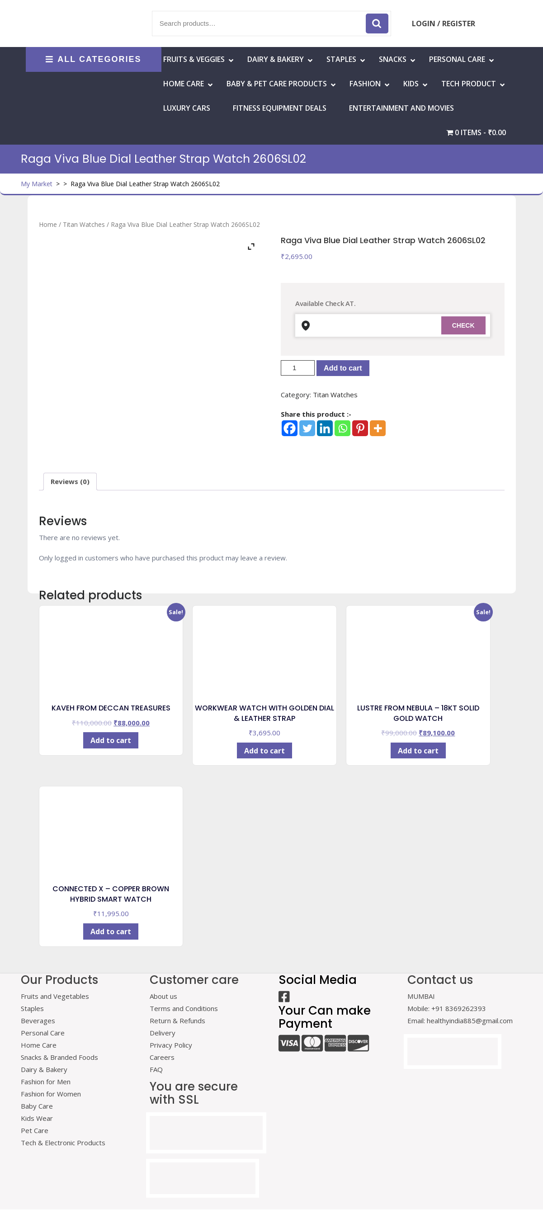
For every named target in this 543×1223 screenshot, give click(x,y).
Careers (162, 1057)
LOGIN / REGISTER (443, 23)
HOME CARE (183, 84)
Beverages (38, 1020)
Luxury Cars (186, 108)
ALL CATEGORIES (93, 59)
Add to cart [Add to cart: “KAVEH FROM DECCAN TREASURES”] (110, 740)
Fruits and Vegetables (55, 996)
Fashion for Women (51, 1093)
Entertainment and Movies (401, 108)
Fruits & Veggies (194, 59)
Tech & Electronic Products (63, 1142)
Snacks (392, 59)
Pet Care (34, 1130)
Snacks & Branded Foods (59, 1057)
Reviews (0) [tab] (70, 481)
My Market (36, 183)
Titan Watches (84, 224)
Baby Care (37, 1105)
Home (48, 224)
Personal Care (457, 59)
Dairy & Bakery (275, 59)
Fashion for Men (46, 1081)
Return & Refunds (177, 1020)
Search (377, 23)
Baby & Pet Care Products (277, 84)
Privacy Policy (171, 1044)
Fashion (365, 84)
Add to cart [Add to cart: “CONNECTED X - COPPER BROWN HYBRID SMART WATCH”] (110, 931)
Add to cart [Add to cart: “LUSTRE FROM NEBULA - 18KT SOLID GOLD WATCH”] (418, 751)
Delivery (162, 1032)
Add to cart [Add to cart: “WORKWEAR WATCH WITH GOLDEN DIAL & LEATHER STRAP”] (264, 751)
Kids (411, 84)
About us (163, 996)
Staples (341, 59)
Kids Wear (37, 1118)
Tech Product (468, 84)
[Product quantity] (298, 368)
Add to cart (343, 368)
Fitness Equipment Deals (279, 108)
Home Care (39, 1044)
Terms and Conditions (184, 1008)
